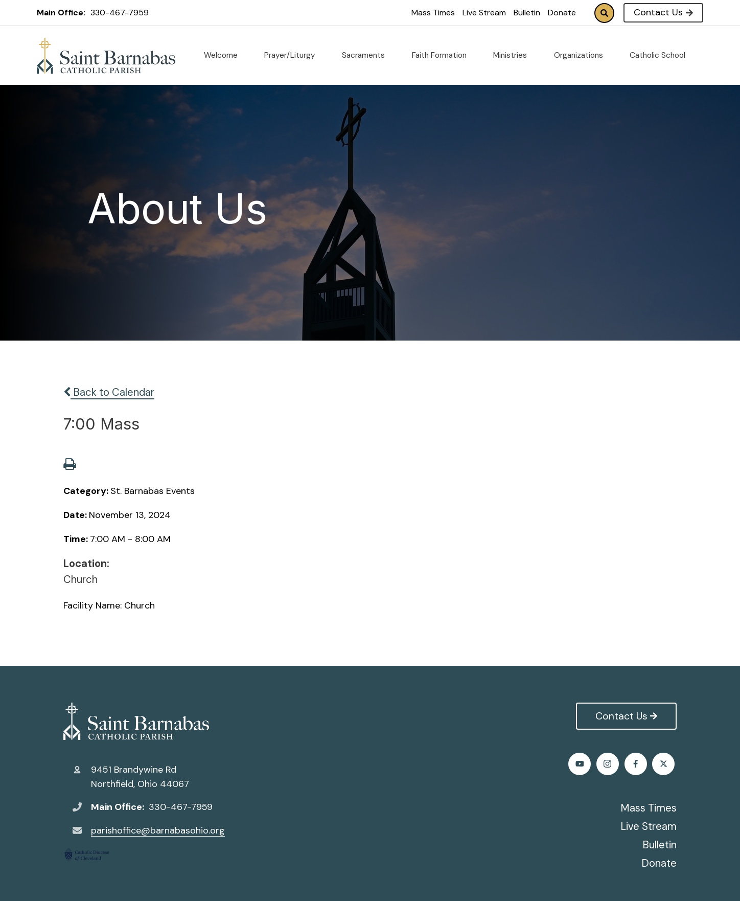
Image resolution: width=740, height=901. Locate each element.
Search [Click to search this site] (604, 13)
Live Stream (484, 12)
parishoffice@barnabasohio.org (158, 830)
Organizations (582, 55)
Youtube (665, 764)
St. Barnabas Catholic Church (136, 721)
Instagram (637, 764)
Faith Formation (443, 55)
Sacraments (367, 55)
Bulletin (527, 12)
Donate (562, 12)
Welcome (225, 55)
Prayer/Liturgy (293, 55)
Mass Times (433, 12)
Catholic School (661, 55)
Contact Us (663, 12)
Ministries (514, 55)
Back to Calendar (108, 392)
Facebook (581, 764)
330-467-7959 (119, 12)
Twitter (609, 764)
